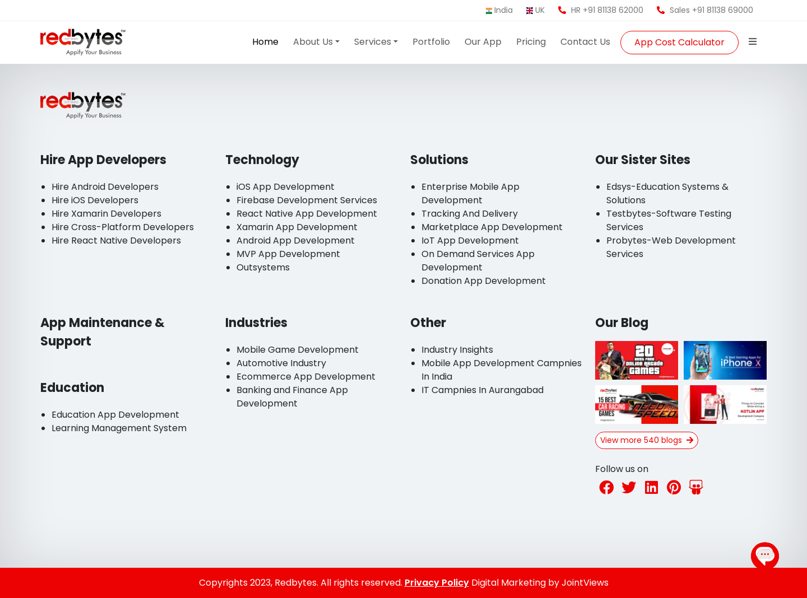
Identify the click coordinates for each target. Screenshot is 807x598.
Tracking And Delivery (469, 213)
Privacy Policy (437, 582)
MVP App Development (288, 253)
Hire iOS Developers (95, 200)
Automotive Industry (281, 363)
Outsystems (263, 267)
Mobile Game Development (297, 349)
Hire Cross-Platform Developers (123, 227)
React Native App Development (306, 213)
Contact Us (585, 41)
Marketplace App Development (492, 227)
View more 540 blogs (646, 440)
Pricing (531, 41)
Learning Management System (119, 428)
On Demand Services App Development (478, 260)
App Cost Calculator (679, 42)
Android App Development (295, 240)
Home (265, 41)
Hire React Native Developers (116, 240)
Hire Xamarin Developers (106, 213)
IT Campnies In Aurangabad (482, 390)
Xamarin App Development (297, 227)
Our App (483, 41)
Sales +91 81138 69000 (705, 10)
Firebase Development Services (306, 200)
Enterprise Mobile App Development (470, 193)
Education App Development (115, 414)
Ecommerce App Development (305, 376)
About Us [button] (313, 41)
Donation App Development (483, 280)
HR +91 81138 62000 (600, 10)
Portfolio (431, 41)
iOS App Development (285, 186)
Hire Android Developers (105, 186)
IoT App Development (470, 240)
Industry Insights (457, 349)
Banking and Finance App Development (292, 397)
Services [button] (372, 41)
